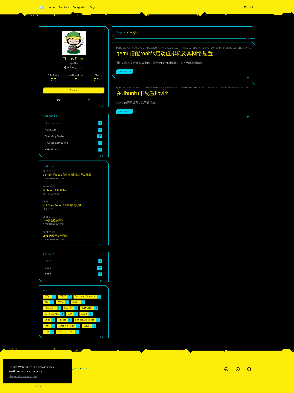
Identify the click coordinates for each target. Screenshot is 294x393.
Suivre (73, 90)
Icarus (85, 369)
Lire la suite (124, 71)
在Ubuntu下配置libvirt (142, 93)
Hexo (76, 369)
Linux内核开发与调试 (55, 235)
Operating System (203, 48)
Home (51, 7)
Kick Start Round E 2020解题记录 (62, 205)
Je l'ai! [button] (37, 386)
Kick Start (49, 209)
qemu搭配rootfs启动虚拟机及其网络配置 (164, 53)
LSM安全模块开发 (53, 220)
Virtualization (189, 88)
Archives (64, 7)
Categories (79, 7)
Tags (92, 7)
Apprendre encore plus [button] (23, 376)
